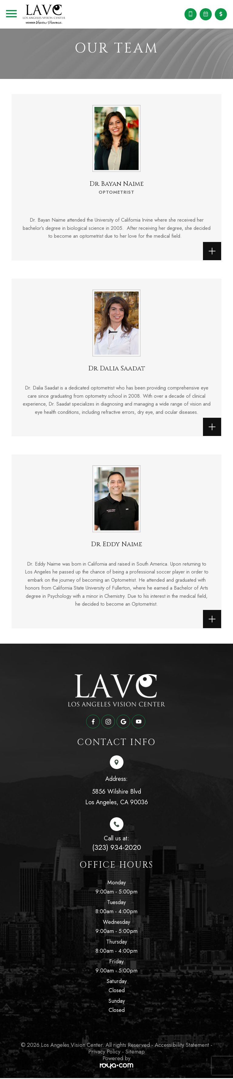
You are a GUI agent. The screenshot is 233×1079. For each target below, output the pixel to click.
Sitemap (135, 1052)
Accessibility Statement (182, 1046)
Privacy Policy (104, 1052)
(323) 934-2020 (116, 848)
